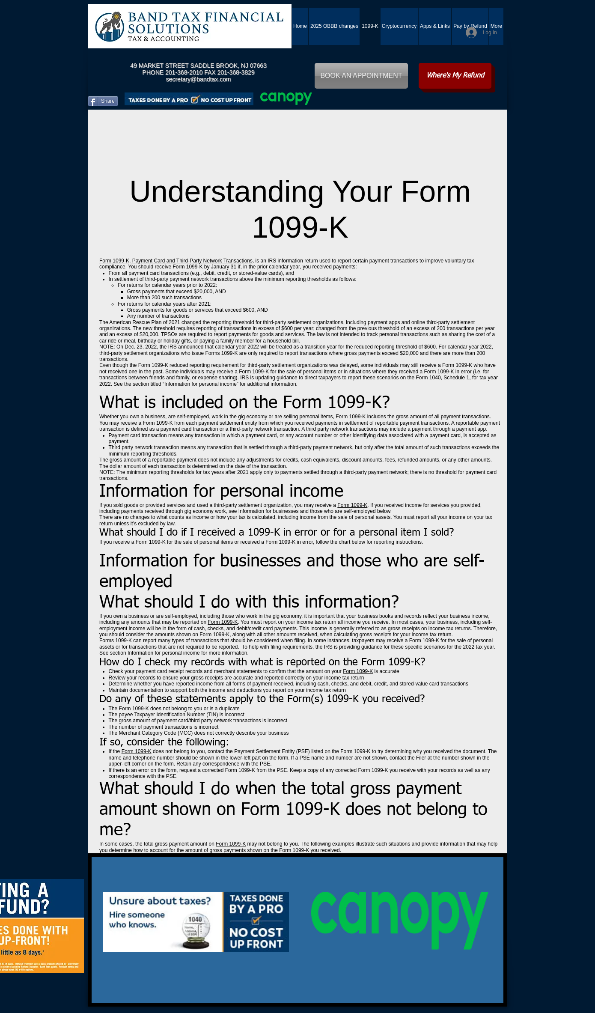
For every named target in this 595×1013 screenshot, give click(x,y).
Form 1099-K (351, 417)
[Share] (103, 101)
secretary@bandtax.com (198, 79)
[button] (435, 26)
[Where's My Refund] (455, 76)
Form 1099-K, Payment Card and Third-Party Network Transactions (176, 261)
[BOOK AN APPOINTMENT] (361, 76)
